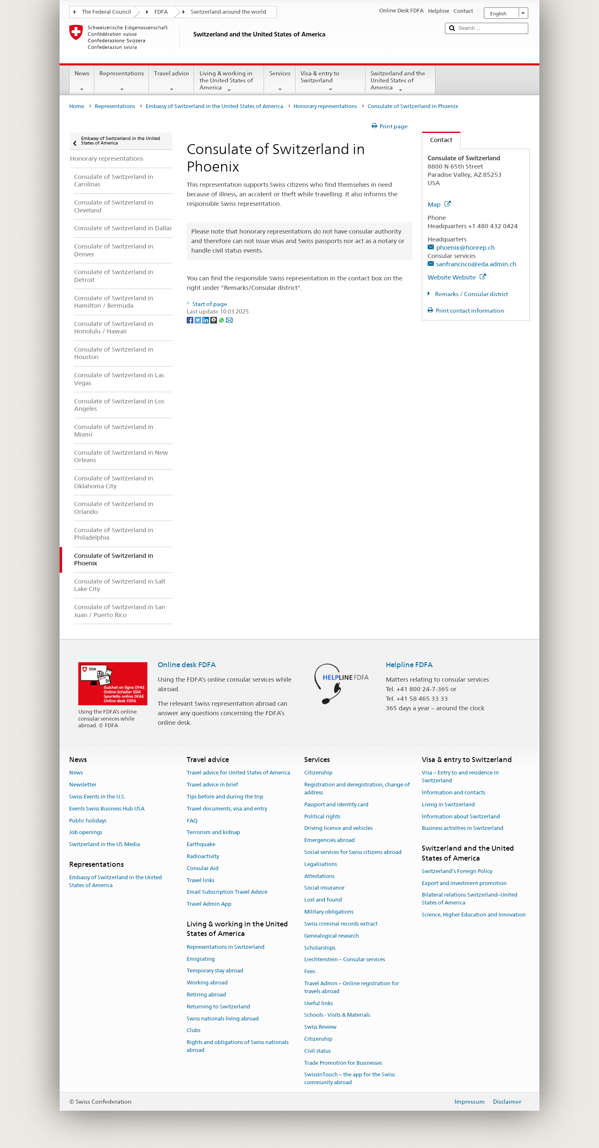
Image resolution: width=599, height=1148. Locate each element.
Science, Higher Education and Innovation (474, 915)
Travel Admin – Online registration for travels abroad (351, 987)
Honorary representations (325, 106)
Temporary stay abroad (215, 971)
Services (280, 81)
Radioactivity (203, 856)
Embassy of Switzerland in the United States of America (214, 106)
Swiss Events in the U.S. (97, 796)
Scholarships (319, 948)
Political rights (322, 816)
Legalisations (320, 864)
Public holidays (87, 821)
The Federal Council (106, 12)
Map (439, 204)
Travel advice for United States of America (238, 773)
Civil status (317, 1051)
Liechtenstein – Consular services (344, 960)
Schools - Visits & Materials (337, 1015)
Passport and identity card (336, 804)
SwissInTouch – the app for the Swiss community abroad (349, 1079)
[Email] (229, 319)
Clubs (193, 1030)
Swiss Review (320, 1027)
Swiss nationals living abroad (223, 1018)
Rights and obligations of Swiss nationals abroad (238, 1046)
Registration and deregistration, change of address (357, 788)
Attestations (319, 876)
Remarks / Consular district (471, 294)
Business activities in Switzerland (462, 828)
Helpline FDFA (409, 665)
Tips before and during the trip (225, 796)
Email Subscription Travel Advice (227, 892)
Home (76, 106)
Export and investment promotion (464, 883)
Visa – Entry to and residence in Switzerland (460, 777)
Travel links (200, 880)
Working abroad (207, 982)
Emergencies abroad (329, 840)
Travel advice (171, 81)
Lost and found (323, 900)
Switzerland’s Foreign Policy (457, 871)
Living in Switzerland (448, 804)
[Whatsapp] (222, 319)
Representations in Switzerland (226, 947)
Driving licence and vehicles (338, 828)
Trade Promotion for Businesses (343, 1063)
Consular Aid (203, 868)
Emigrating (201, 959)
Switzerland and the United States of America (400, 81)
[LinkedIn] (206, 319)
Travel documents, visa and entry (227, 809)
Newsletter (82, 784)
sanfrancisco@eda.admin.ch (476, 264)
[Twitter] (198, 319)
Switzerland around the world (228, 12)
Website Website (457, 277)
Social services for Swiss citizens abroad (353, 852)
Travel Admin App (209, 904)
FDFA (161, 12)
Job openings (85, 833)
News (82, 81)
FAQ (192, 821)
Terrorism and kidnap (213, 833)
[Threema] (214, 319)
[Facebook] (191, 319)
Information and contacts (453, 792)
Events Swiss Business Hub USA (106, 809)
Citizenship (318, 773)
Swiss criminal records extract (341, 924)
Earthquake (201, 844)
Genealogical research (331, 936)
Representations (122, 81)
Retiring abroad (206, 994)
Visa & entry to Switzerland (330, 81)
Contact (437, 140)
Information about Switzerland (461, 816)
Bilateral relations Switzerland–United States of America (469, 899)
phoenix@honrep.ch (465, 247)
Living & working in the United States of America (229, 81)
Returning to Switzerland (218, 1006)
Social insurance (324, 888)
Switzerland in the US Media (104, 844)
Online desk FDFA (187, 665)
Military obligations (329, 912)
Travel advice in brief (212, 784)
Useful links (318, 1003)
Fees (309, 971)
